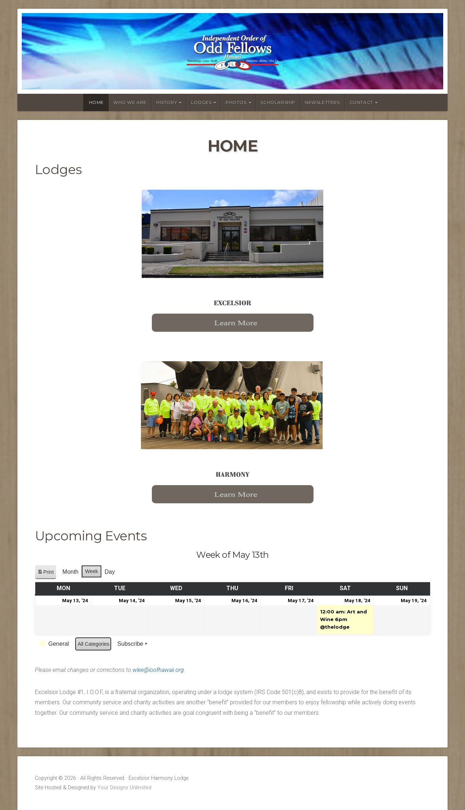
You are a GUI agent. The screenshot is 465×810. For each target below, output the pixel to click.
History (166, 102)
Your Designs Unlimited (124, 788)
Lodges (201, 102)
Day (110, 572)
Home (96, 102)
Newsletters (322, 102)
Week (91, 571)
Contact (361, 102)
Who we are (130, 102)
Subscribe (133, 644)
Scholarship (277, 102)
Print (45, 573)
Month (70, 572)
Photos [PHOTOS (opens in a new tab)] (236, 102)
